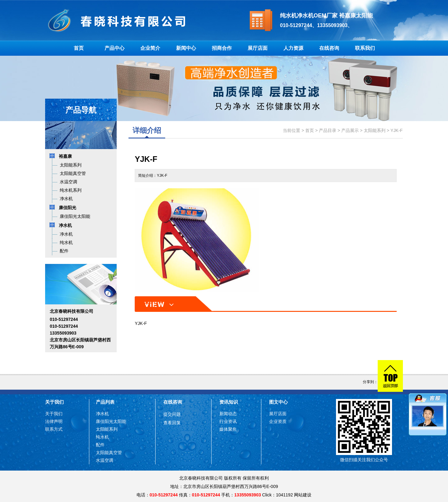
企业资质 (278, 421)
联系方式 (54, 429)
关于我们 (54, 402)
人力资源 (293, 48)
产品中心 (114, 48)
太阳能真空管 (109, 452)
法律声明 (54, 421)
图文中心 (278, 402)
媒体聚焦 (228, 429)
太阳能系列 (374, 130)
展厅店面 (258, 48)
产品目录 (327, 130)
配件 (100, 444)
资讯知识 (228, 402)
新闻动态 (228, 413)
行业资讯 (228, 421)
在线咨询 (329, 48)
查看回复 (172, 422)
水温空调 (104, 460)
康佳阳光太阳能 (111, 421)
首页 (79, 48)
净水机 (102, 413)
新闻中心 (186, 48)
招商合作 (222, 48)
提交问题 (172, 414)
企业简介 (150, 48)
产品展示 (350, 130)
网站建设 (302, 494)
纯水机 (102, 436)
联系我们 (365, 48)
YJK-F (396, 130)
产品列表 (105, 402)
